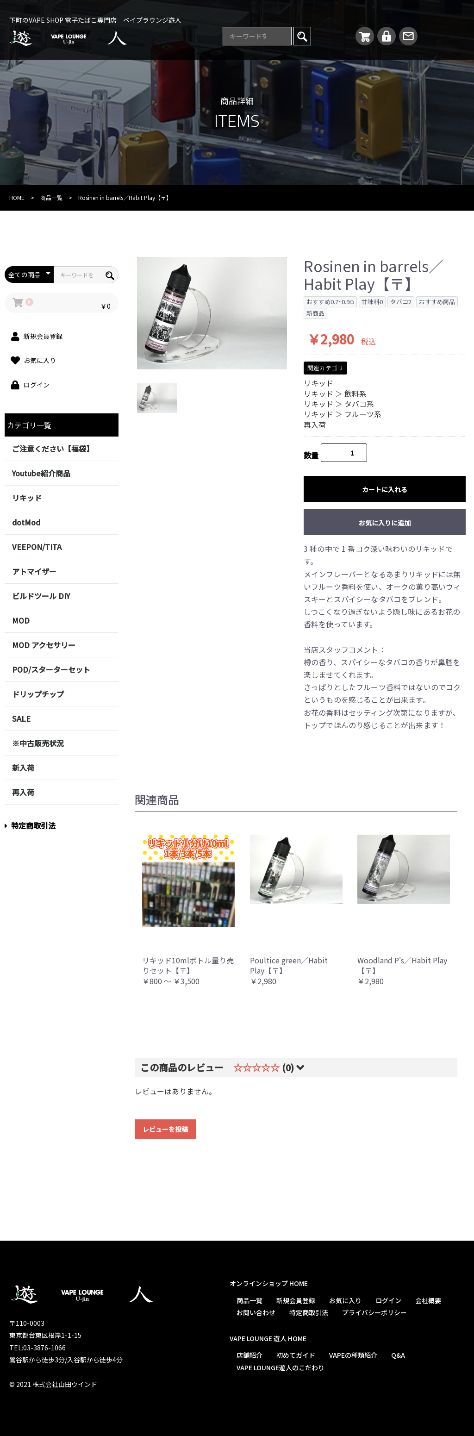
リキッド (27, 497)
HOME (17, 197)
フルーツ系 (362, 413)
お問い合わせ (256, 1312)
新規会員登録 (295, 1300)
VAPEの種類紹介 (353, 1355)
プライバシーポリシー (374, 1312)
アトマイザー (34, 571)
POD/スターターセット (51, 669)
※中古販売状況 (38, 743)
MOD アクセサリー (43, 644)
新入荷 (23, 767)
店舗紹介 (249, 1355)
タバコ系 (359, 403)
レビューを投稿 (165, 1129)
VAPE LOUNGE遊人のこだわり (280, 1367)
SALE (21, 718)
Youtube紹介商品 (41, 473)
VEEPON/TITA (37, 546)
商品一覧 (51, 197)
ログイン (388, 1300)
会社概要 (428, 1300)
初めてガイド (295, 1355)
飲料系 (355, 393)
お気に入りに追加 (385, 522)
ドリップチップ (38, 693)
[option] (212, 313)
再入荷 (23, 792)
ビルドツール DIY (41, 595)
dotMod (26, 522)
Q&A (398, 1355)
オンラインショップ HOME (269, 1283)
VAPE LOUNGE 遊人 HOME (268, 1338)
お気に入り (345, 1300)
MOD (21, 620)
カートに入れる (384, 489)
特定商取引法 (30, 825)
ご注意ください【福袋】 (53, 448)
